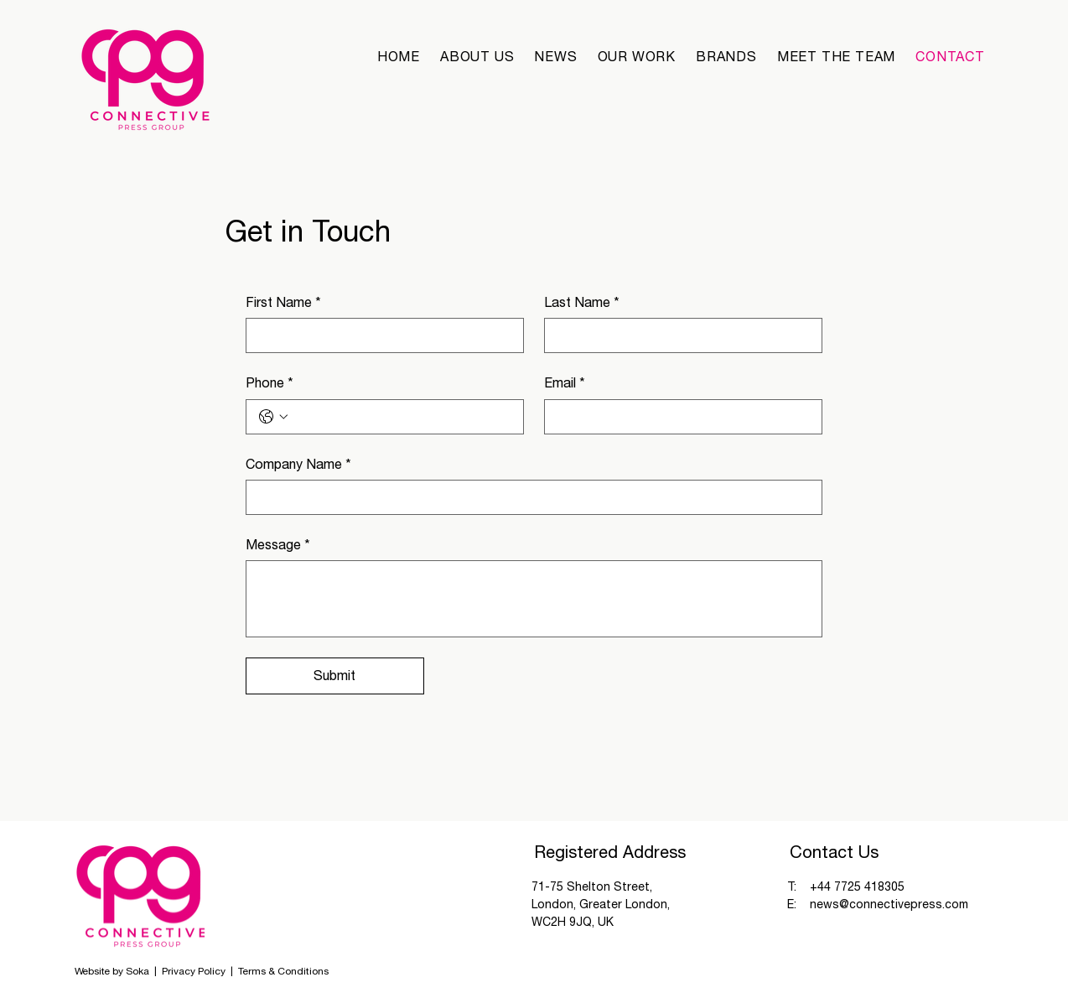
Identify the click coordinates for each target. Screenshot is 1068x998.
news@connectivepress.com (889, 904)
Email (564, 382)
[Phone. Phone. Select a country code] (273, 417)
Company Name (298, 464)
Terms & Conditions (283, 971)
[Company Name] (529, 497)
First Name (283, 302)
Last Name (582, 302)
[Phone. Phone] (401, 417)
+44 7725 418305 (857, 886)
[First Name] (379, 335)
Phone (269, 382)
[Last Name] (678, 335)
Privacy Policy (195, 971)
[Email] (678, 417)
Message (278, 544)
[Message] (534, 599)
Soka (137, 971)
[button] (726, 56)
